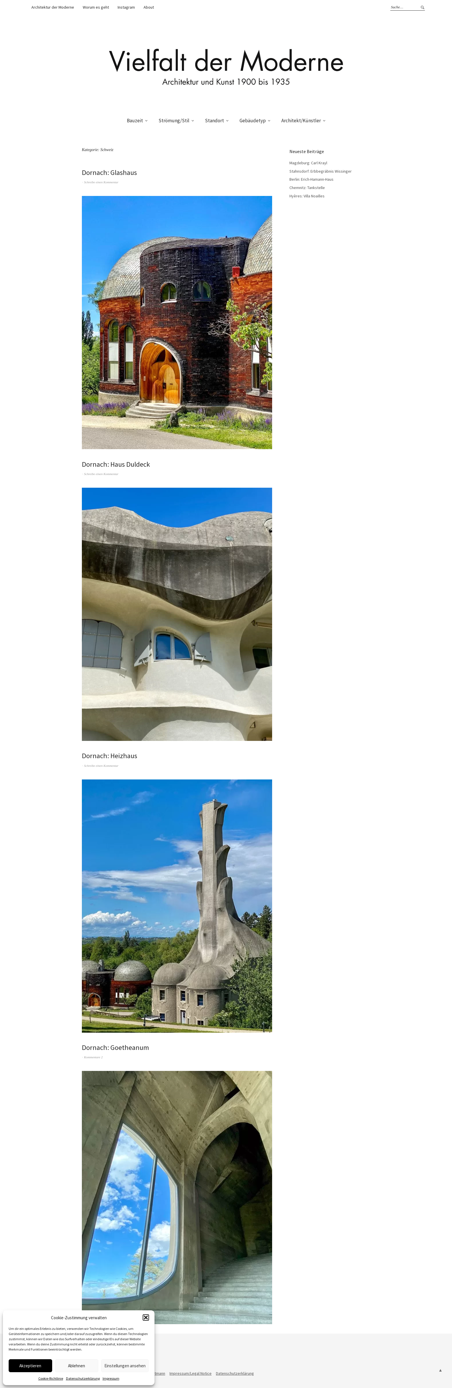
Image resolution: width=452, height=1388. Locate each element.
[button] (146, 1317)
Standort (214, 120)
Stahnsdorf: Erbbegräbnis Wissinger (320, 171)
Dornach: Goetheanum (117, 1047)
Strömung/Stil (174, 120)
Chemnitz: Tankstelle (307, 187)
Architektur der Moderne (52, 7)
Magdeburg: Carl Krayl (308, 162)
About (149, 7)
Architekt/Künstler (301, 120)
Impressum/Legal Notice (191, 1373)
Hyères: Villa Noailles (307, 196)
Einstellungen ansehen (125, 1365)
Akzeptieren (30, 1365)
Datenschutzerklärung (83, 1378)
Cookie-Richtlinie (50, 1378)
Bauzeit (135, 120)
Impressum (111, 1378)
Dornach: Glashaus (111, 172)
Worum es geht (96, 7)
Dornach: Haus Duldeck (118, 464)
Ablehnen (76, 1365)
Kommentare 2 (93, 1057)
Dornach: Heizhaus (111, 755)
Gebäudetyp (253, 120)
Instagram (126, 7)
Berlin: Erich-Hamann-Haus (311, 179)
